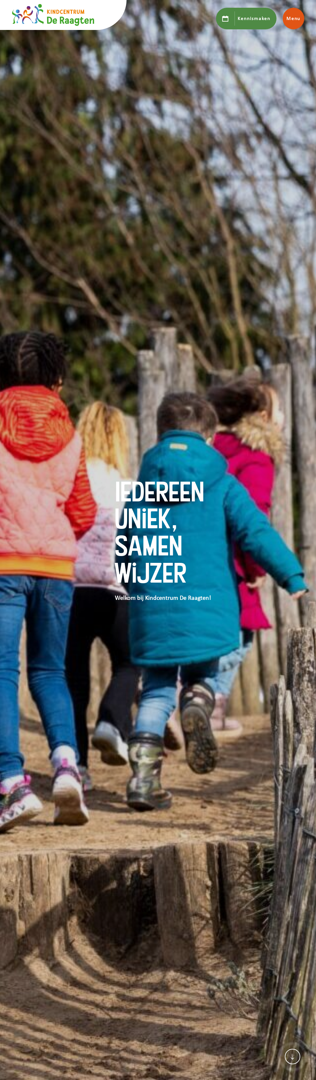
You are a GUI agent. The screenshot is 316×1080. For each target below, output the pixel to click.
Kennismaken (254, 18)
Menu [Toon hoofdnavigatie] (293, 18)
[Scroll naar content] (292, 1056)
